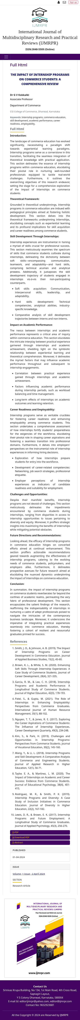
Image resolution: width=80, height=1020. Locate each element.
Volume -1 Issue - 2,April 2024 (29, 873)
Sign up (73, 2)
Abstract (17, 842)
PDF (15, 832)
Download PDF (20, 837)
